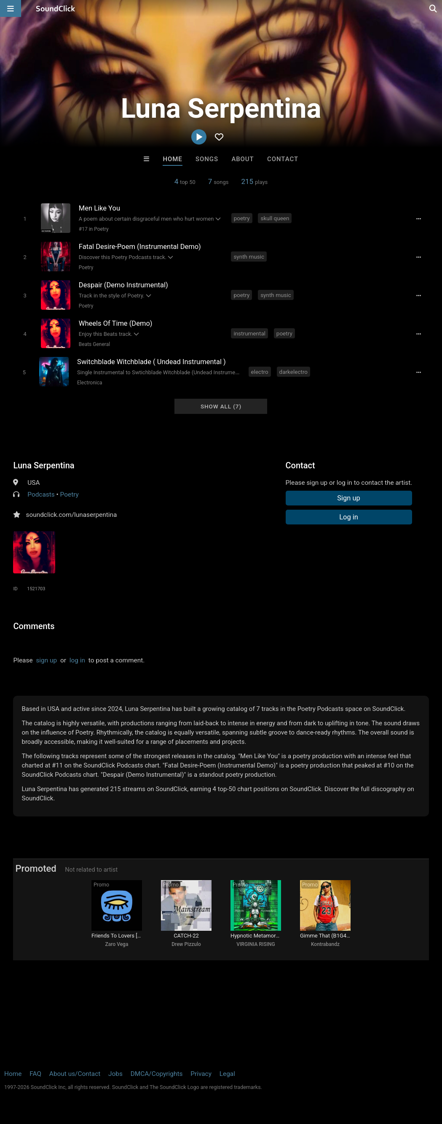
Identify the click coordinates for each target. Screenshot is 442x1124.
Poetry (86, 267)
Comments (33, 626)
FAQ (35, 1074)
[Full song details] (419, 219)
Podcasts (40, 494)
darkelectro (293, 371)
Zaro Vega (117, 944)
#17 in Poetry (94, 229)
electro (259, 371)
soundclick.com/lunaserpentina (71, 515)
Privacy (201, 1074)
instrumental (249, 333)
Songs (207, 159)
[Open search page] (433, 8)
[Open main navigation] (10, 8)
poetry (242, 218)
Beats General (94, 344)
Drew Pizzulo (186, 944)
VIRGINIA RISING (255, 944)
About (242, 159)
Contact (282, 159)
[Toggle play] (24, 219)
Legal (227, 1074)
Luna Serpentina (43, 465)
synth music (248, 256)
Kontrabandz (325, 944)
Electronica (89, 383)
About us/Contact (74, 1074)
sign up (46, 660)
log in (77, 660)
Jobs (115, 1074)
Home (172, 159)
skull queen (274, 218)
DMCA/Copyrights (157, 1074)
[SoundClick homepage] (55, 8)
